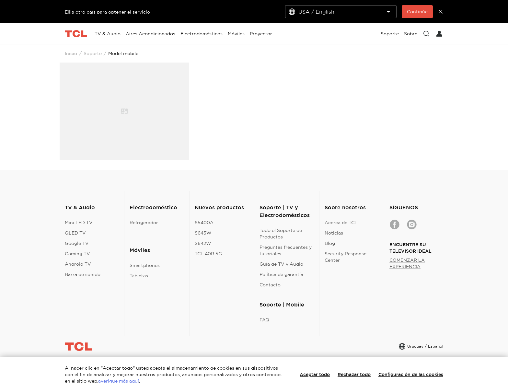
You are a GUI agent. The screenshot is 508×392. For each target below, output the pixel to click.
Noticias (334, 233)
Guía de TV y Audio (281, 264)
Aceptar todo (315, 374)
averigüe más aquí (118, 381)
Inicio (71, 53)
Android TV (78, 264)
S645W (203, 233)
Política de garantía (281, 274)
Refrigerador (144, 222)
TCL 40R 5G (208, 254)
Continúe (417, 12)
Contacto (270, 285)
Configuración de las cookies (410, 374)
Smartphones (145, 265)
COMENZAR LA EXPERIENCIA (407, 263)
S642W (203, 243)
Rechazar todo (354, 374)
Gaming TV (77, 254)
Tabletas (139, 276)
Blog (330, 243)
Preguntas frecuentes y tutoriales (286, 250)
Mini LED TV (79, 222)
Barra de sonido (82, 274)
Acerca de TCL (341, 222)
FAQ (264, 320)
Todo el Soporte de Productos (281, 233)
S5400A (204, 222)
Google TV (77, 243)
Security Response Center (345, 257)
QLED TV (75, 233)
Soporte (93, 53)
